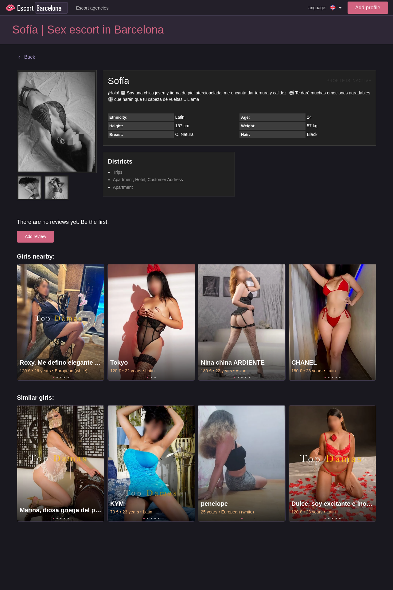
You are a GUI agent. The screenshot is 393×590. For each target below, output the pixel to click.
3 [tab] (60, 377)
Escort (25, 8)
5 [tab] (68, 377)
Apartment (123, 187)
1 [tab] (53, 377)
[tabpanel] (60, 322)
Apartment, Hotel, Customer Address (148, 179)
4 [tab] (64, 377)
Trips (118, 172)
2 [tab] (57, 377)
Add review (35, 236)
